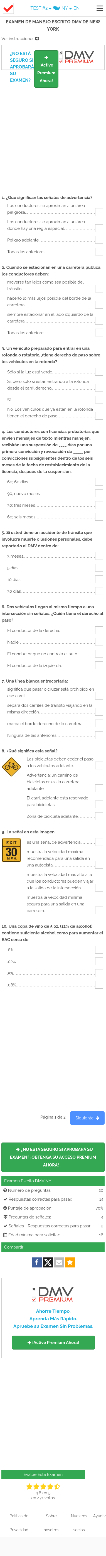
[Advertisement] (53, 130)
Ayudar (99, 1516)
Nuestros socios (79, 1523)
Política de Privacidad (19, 1523)
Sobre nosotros (51, 1523)
